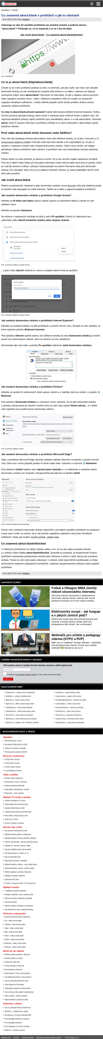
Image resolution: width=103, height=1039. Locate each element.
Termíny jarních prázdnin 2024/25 (16, 752)
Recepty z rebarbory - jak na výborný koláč (19, 894)
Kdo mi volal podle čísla (12, 857)
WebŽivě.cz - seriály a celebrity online (18, 696)
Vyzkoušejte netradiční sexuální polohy (18, 988)
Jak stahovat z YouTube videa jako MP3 (18, 1015)
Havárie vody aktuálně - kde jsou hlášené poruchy (21, 842)
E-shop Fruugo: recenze (13, 767)
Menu (98, 4)
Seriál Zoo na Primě (11, 819)
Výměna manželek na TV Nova (15, 800)
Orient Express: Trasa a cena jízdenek (17, 973)
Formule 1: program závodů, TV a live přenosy (20, 883)
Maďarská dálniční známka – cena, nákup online (21, 864)
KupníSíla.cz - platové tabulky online (68, 692)
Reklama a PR (6, 1037)
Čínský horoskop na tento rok (14, 966)
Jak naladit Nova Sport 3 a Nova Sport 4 (18, 977)
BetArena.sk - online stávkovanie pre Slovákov (21, 719)
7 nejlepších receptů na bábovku (15, 891)
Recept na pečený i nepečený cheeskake (18, 898)
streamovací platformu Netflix (15, 142)
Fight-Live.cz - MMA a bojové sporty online (20, 704)
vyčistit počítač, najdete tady (45, 537)
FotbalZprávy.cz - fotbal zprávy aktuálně (19, 707)
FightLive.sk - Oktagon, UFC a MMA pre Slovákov (22, 722)
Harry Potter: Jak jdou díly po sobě (16, 815)
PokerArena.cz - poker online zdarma (68, 711)
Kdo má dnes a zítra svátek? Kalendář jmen (19, 992)
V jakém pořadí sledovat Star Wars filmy (18, 812)
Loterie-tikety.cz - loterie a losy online (68, 704)
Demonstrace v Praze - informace (16, 782)
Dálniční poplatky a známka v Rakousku (18, 872)
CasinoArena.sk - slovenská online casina (69, 719)
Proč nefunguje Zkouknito (13, 1022)
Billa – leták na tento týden (13, 932)
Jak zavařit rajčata (11, 902)
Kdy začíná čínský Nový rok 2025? (16, 744)
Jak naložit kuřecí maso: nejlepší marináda (19, 909)
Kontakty (16, 1037)
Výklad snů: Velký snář (12, 962)
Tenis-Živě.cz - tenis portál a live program (19, 715)
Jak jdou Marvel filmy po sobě (14, 808)
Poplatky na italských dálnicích (15, 876)
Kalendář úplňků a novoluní (14, 958)
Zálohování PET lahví (12, 879)
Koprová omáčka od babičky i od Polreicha (19, 906)
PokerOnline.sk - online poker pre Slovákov (70, 722)
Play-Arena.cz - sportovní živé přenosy (68, 715)
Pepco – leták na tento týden (14, 936)
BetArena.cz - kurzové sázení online (18, 700)
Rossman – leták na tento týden (15, 947)
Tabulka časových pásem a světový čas (18, 834)
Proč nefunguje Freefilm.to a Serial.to (17, 1019)
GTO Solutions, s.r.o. (72, 1037)
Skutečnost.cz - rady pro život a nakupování (20, 692)
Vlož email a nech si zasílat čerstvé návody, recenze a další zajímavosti (37, 665)
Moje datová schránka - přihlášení (16, 861)
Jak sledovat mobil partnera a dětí (16, 830)
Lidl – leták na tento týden (13, 921)
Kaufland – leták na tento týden (15, 924)
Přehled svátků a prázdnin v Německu (17, 954)
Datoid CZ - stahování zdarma (15, 1030)
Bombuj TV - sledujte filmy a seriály (16, 1011)
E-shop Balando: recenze (13, 770)
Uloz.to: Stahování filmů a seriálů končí (18, 1007)
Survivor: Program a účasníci (14, 823)
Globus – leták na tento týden (14, 939)
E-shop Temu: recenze (12, 759)
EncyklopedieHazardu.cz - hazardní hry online (71, 700)
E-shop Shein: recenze (12, 763)
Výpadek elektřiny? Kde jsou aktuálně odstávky (20, 838)
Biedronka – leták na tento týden (15, 943)
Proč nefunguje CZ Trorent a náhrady (17, 1026)
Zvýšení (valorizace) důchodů (14, 785)
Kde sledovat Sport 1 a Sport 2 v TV (17, 853)
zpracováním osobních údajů (26, 675)
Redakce (26, 19)
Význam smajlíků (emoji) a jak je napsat (18, 849)
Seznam (72, 185)
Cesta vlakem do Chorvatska (14, 984)
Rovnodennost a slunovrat (13, 969)
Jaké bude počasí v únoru (13, 741)
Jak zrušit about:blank (32, 35)
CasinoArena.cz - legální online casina (68, 696)
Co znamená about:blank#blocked (64, 35)
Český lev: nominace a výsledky (15, 748)
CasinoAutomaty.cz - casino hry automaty (69, 707)
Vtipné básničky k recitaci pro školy (16, 999)
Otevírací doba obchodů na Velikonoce (17, 917)
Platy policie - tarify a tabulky (14, 793)
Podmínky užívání (28, 1037)
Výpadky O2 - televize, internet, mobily (17, 845)
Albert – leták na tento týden (14, 928)
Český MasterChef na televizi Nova (16, 804)
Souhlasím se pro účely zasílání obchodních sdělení (34, 675)
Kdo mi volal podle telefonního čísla (16, 981)
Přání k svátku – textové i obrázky (16, 996)
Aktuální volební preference (14, 778)
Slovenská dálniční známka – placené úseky (19, 868)
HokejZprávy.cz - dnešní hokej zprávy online (20, 711)
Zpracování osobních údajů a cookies (48, 1037)
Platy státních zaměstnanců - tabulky (17, 789)
